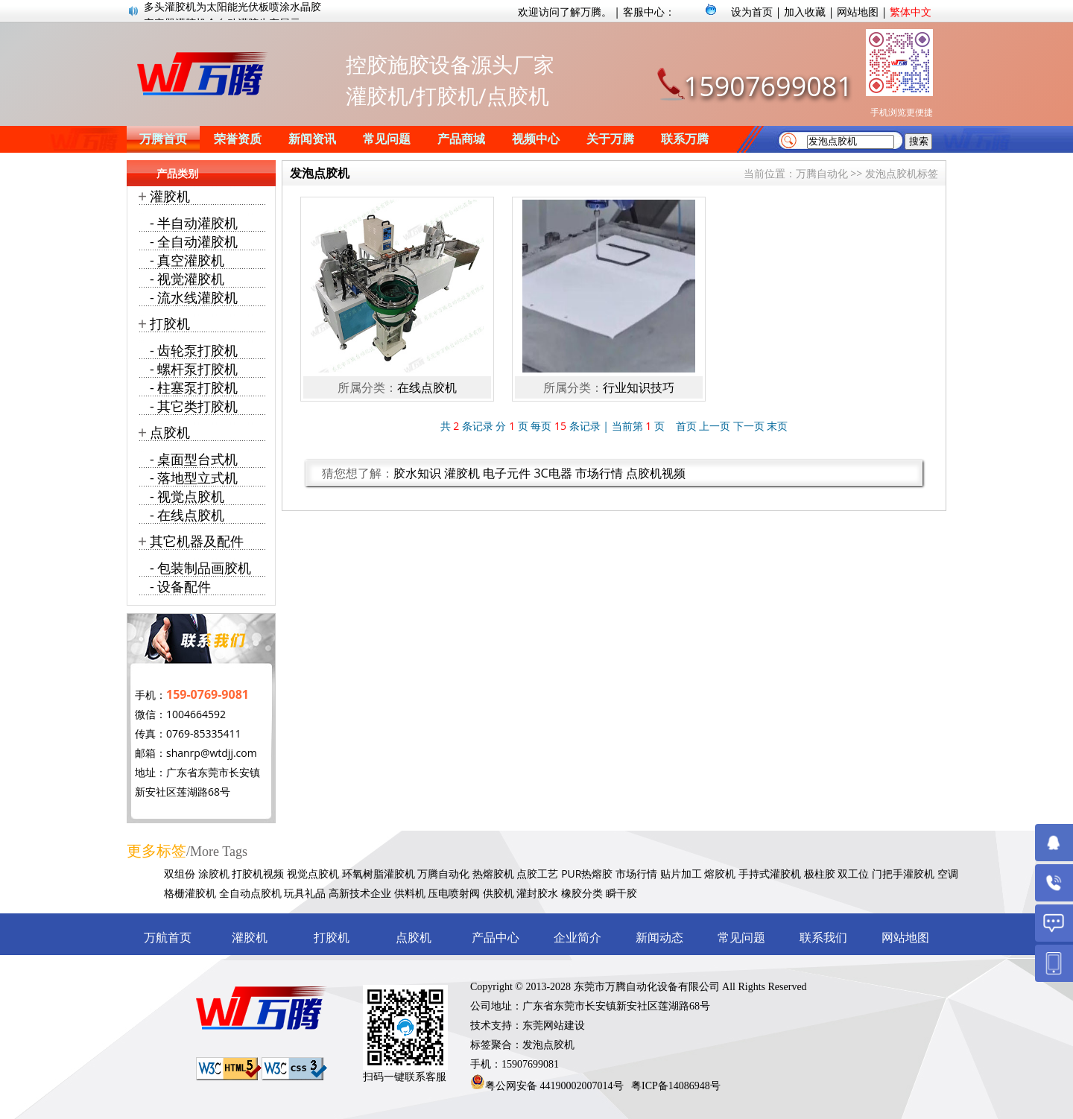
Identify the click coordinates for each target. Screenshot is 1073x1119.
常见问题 (387, 139)
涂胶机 (214, 873)
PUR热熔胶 (587, 873)
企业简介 (577, 937)
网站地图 (858, 11)
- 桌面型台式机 (194, 459)
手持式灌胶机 (769, 873)
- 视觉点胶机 (187, 496)
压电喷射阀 (454, 893)
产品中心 (495, 937)
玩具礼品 (305, 893)
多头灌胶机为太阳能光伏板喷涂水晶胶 (232, 11)
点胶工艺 (537, 873)
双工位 (853, 873)
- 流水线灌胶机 (194, 297)
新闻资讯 (312, 139)
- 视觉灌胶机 (187, 279)
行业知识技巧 (638, 387)
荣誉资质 (238, 139)
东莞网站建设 (553, 1025)
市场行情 (599, 473)
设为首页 (752, 11)
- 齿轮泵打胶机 (194, 350)
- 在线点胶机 (187, 515)
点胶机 (170, 432)
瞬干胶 (621, 893)
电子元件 (507, 473)
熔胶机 (719, 873)
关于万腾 (610, 139)
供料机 (409, 893)
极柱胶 (819, 873)
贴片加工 (681, 873)
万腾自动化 (822, 173)
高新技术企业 (360, 893)
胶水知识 (417, 473)
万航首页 (168, 937)
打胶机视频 (258, 873)
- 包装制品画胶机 (200, 568)
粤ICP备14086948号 (676, 1085)
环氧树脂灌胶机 (378, 873)
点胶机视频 (656, 473)
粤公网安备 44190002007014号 (554, 1085)
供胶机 (498, 893)
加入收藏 (805, 11)
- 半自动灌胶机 (194, 223)
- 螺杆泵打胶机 (194, 369)
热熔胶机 (493, 873)
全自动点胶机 (250, 893)
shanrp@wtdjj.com (211, 753)
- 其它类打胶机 (194, 406)
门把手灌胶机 (903, 873)
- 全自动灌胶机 (194, 241)
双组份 (179, 873)
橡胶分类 (582, 893)
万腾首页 (163, 139)
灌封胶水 (537, 893)
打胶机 (170, 323)
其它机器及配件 (197, 541)
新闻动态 (659, 937)
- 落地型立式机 (194, 477)
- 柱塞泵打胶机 (194, 387)
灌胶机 (462, 473)
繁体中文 (910, 11)
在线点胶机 (427, 387)
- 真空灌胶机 (187, 260)
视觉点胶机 (313, 873)
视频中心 (536, 139)
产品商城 (461, 139)
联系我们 (823, 937)
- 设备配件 (180, 586)
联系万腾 (685, 139)
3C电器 (553, 473)
